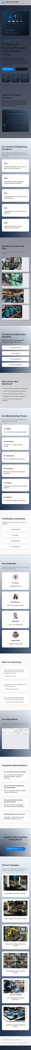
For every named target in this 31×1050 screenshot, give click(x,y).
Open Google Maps (8, 750)
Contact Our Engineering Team (15, 848)
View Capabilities (8, 69)
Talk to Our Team (21, 69)
